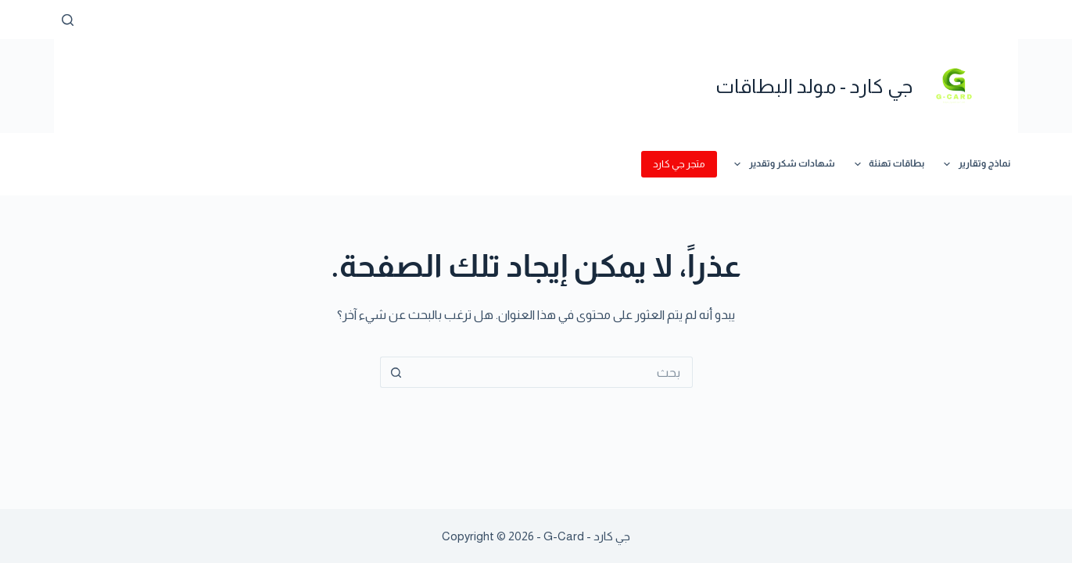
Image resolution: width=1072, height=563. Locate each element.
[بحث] (67, 20)
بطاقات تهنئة (886, 164)
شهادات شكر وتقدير (781, 164)
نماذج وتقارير (974, 164)
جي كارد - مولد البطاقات (813, 86)
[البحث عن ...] (552, 372)
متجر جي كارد (679, 164)
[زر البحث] (395, 372)
